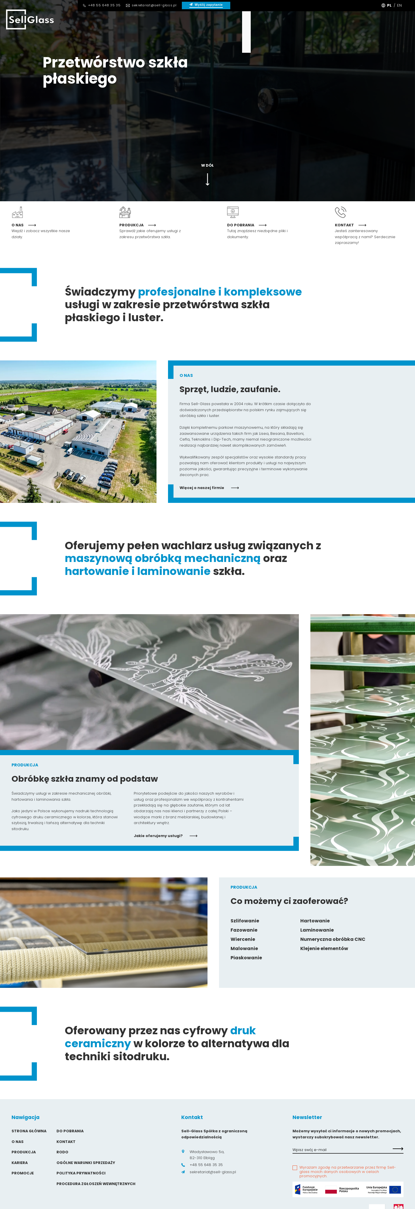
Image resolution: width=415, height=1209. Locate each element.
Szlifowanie (245, 920)
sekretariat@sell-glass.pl (151, 5)
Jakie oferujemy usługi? (165, 835)
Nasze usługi (61, 116)
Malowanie (244, 948)
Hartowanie (315, 920)
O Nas (89, 32)
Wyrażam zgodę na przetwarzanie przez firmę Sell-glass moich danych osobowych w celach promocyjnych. (347, 1171)
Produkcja (131, 32)
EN (399, 5)
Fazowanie (244, 930)
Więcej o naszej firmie (209, 487)
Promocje (23, 1173)
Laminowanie (317, 930)
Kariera (175, 32)
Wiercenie (243, 939)
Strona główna (29, 1131)
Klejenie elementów (324, 948)
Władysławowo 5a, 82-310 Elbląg (202, 1154)
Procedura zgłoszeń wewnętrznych (95, 1183)
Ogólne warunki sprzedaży (85, 1162)
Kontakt (268, 32)
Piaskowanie (246, 957)
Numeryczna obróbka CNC (332, 939)
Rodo (62, 1152)
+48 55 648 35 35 (101, 5)
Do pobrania (221, 32)
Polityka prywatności (80, 1173)
